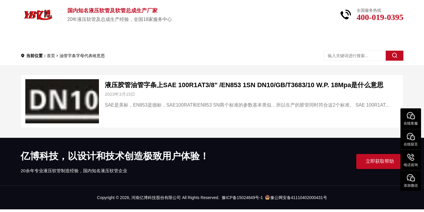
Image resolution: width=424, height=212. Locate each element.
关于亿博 (117, 38)
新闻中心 (159, 38)
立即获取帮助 (380, 161)
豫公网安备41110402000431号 (296, 197)
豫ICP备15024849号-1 (242, 197)
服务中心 (202, 38)
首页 (37, 38)
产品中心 (74, 38)
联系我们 (244, 38)
